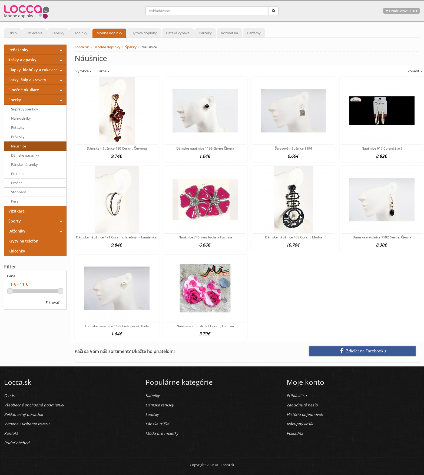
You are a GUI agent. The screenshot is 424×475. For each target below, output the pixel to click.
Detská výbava (178, 33)
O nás (9, 395)
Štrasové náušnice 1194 (293, 148)
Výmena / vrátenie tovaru (26, 423)
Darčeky (205, 33)
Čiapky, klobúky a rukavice (33, 69)
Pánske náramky (24, 164)
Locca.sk (82, 47)
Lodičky (152, 414)
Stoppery (18, 192)
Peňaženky (18, 49)
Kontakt (11, 433)
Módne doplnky (109, 33)
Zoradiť (414, 71)
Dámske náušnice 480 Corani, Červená (117, 148)
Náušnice (18, 146)
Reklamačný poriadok (23, 414)
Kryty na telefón (23, 241)
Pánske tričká (157, 423)
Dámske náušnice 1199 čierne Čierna (205, 148)
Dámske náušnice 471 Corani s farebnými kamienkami (118, 237)
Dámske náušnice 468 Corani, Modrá (293, 237)
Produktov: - (401, 10)
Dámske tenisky (159, 404)
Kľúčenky (16, 251)
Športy (14, 221)
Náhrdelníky (21, 118)
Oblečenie (34, 33)
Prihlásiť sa (297, 395)
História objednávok (305, 414)
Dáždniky (16, 231)
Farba (103, 71)
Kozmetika (229, 33)
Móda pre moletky (161, 433)
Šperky (131, 47)
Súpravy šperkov (24, 109)
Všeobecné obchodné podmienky (34, 404)
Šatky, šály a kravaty (27, 79)
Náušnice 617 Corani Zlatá (382, 148)
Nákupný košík (300, 423)
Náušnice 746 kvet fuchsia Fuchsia (205, 237)
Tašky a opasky (22, 59)
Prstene (17, 173)
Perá (14, 201)
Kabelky (58, 33)
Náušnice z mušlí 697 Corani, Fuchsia (205, 326)
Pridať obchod (16, 442)
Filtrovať (52, 302)
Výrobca (83, 71)
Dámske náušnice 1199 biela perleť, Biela (117, 326)
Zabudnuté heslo (302, 404)
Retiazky (18, 127)
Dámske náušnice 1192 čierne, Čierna (382, 237)
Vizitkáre (16, 211)
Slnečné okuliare (23, 89)
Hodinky (80, 33)
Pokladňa (295, 433)
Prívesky (18, 136)
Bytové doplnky (144, 33)
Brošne (16, 182)
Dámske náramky (25, 155)
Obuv (12, 33)
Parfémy (254, 33)
